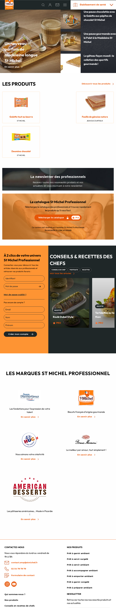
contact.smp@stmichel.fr (21, 530)
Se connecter (50, 196)
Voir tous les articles (62, 239)
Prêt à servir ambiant (78, 532)
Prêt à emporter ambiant (80, 543)
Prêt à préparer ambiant (79, 555)
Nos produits (11, 567)
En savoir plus (14, 67)
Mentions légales (70, 605)
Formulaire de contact (20, 542)
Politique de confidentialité (100, 605)
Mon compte (11, 590)
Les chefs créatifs (14, 584)
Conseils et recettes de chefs (20, 573)
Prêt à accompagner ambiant (82, 537)
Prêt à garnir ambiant (78, 520)
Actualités (10, 578)
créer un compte (64, 196)
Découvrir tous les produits (98, 84)
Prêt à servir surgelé (77, 526)
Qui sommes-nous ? (15, 561)
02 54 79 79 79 (15, 536)
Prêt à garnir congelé (78, 549)
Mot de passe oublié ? (15, 261)
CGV (83, 605)
